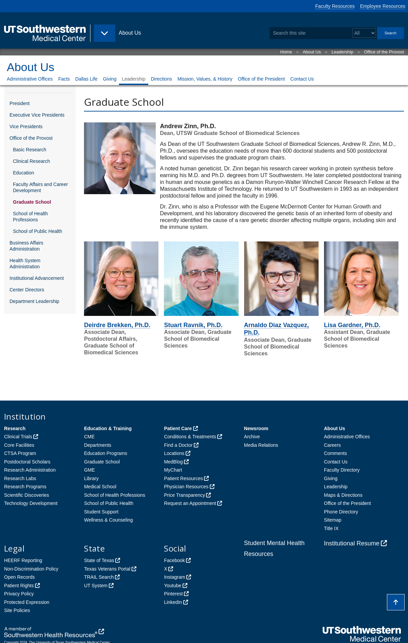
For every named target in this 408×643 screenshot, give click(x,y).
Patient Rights (19, 585)
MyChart (173, 470)
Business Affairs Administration (26, 246)
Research (15, 428)
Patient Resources (183, 478)
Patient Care (178, 428)
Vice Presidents (26, 126)
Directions (161, 79)
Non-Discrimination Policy (31, 569)
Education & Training (108, 428)
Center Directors (27, 289)
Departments (97, 445)
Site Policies (17, 610)
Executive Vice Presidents (37, 115)
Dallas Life (86, 79)
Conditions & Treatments (190, 436)
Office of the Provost (384, 51)
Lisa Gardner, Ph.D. (352, 325)
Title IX (331, 528)
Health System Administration (25, 263)
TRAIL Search (99, 577)
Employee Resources (382, 6)
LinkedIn (173, 602)
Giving (110, 79)
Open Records (19, 577)
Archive (252, 436)
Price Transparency (184, 495)
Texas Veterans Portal (107, 569)
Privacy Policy (19, 593)
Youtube (172, 585)
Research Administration (30, 470)
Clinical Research (31, 161)
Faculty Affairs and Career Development (40, 187)
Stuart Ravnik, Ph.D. (193, 325)
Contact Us (302, 79)
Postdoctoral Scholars (27, 461)
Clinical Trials (18, 436)
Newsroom (256, 428)
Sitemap (332, 520)
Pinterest (173, 593)
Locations (174, 453)
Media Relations (261, 445)
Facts (64, 79)
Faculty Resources (335, 6)
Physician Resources (186, 486)
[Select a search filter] (364, 33)
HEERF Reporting (23, 560)
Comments (335, 453)
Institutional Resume (351, 543)
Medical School (100, 486)
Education (23, 172)
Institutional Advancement (37, 278)
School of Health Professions (30, 216)
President (20, 103)
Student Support (101, 511)
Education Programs (105, 453)
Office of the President (261, 79)
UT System (95, 585)
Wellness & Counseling (108, 520)
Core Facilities (19, 445)
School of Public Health (37, 231)
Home (286, 51)
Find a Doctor (178, 445)
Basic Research (29, 149)
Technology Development (30, 503)
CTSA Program (20, 453)
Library (91, 478)
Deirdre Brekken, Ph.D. (117, 325)
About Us (312, 51)
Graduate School (32, 202)
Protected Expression (26, 602)
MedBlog (173, 461)
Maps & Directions (343, 495)
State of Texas (99, 560)
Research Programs (25, 486)
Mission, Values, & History (205, 79)
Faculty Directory (342, 470)
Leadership (342, 51)
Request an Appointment (190, 503)
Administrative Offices (30, 79)
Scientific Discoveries (26, 495)
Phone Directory (341, 511)
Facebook (174, 560)
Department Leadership (34, 301)
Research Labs (20, 478)
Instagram (174, 577)
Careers (332, 445)
